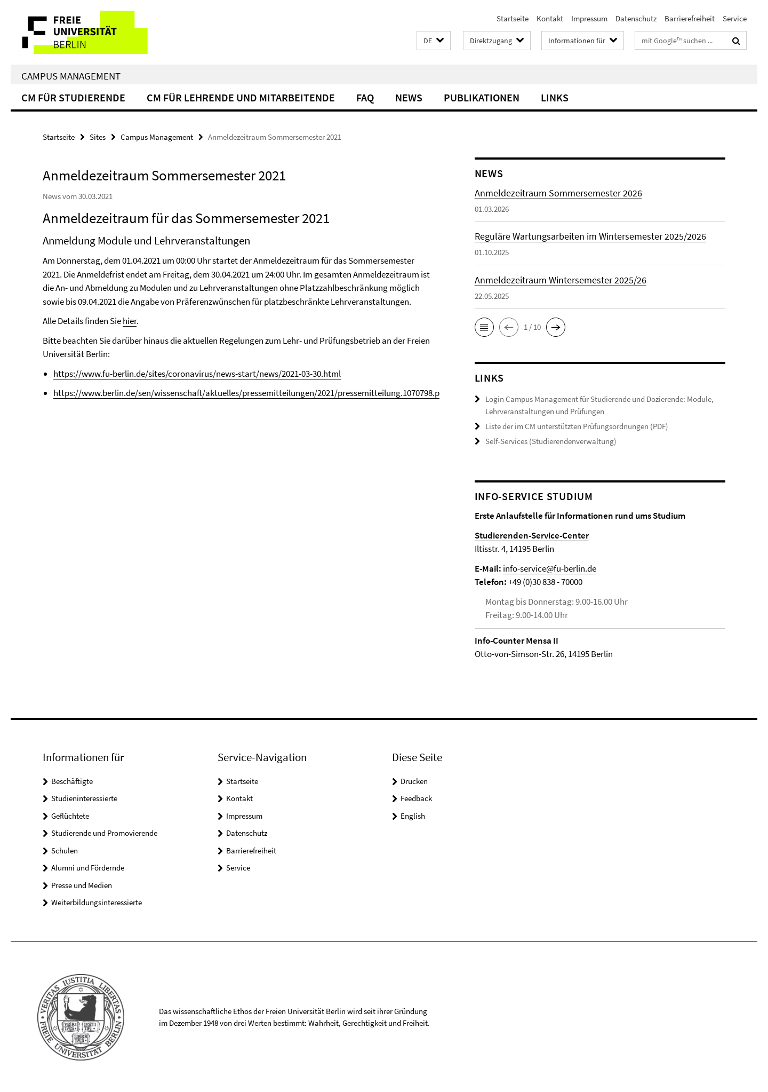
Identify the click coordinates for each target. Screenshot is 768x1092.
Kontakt (550, 18)
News (408, 97)
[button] (434, 41)
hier (130, 321)
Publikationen (481, 97)
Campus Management (71, 75)
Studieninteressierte (84, 797)
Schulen (64, 849)
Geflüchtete (70, 815)
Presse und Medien (81, 884)
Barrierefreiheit (690, 18)
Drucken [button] (414, 780)
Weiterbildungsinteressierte (96, 901)
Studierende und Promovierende (104, 832)
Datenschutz (636, 18)
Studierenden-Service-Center (532, 534)
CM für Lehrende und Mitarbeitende (241, 97)
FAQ (365, 97)
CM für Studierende (73, 97)
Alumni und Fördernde (87, 866)
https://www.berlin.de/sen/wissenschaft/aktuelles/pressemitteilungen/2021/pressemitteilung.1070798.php (251, 393)
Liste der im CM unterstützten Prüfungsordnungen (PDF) (576, 426)
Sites (98, 137)
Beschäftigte (72, 780)
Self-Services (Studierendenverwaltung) (551, 441)
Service (735, 18)
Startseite (513, 18)
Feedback (416, 797)
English (413, 815)
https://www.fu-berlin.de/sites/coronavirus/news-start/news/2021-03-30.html (197, 373)
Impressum (589, 18)
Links (555, 97)
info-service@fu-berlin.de (549, 567)
